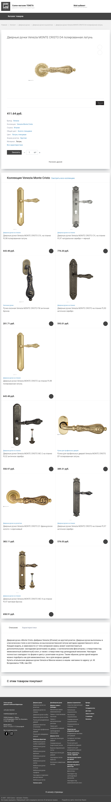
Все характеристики (15, 145)
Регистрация (83, 7)
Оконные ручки (8, 305)
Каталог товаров (16, 16)
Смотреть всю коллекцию (63, 178)
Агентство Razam (80, 800)
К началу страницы (55, 792)
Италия (17, 128)
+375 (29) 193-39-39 (9, 710)
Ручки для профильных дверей (67, 450)
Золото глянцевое (25, 131)
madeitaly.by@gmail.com (10, 713)
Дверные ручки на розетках (12, 523)
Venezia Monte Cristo (25, 124)
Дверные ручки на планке (12, 232)
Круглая (23, 138)
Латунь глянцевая (19, 135)
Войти (76, 7)
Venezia (16, 121)
